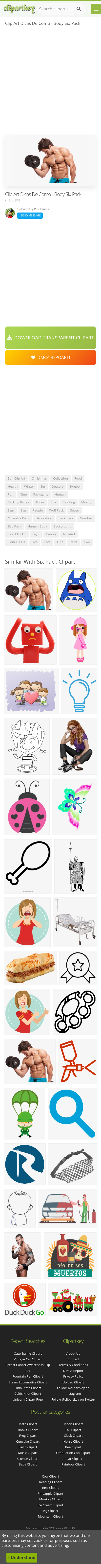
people (38, 510)
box (53, 502)
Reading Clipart (50, 1482)
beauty (51, 534)
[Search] (79, 8)
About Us (73, 1353)
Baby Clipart (28, 1464)
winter (29, 486)
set (42, 486)
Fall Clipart (73, 1430)
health (13, 486)
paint (73, 542)
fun (10, 494)
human (60, 494)
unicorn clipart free (28, 1399)
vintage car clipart (28, 1359)
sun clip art (16, 478)
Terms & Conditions (73, 1365)
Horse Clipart (73, 1441)
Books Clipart (28, 1430)
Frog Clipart (27, 1435)
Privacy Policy (73, 1376)
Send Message (29, 215)
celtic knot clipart (28, 1393)
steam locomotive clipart (28, 1382)
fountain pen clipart (28, 1376)
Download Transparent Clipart (50, 337)
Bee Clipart (73, 1447)
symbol (75, 486)
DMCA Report (73, 1370)
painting (69, 502)
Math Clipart (28, 1424)
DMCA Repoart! (50, 357)
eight (36, 534)
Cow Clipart (50, 1476)
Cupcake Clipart (28, 1441)
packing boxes (18, 502)
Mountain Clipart (50, 1516)
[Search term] (62, 8)
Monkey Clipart (50, 1499)
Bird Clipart (50, 1487)
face (47, 542)
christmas (39, 478)
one (60, 542)
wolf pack (56, 510)
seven (74, 510)
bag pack (14, 526)
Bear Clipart (73, 1458)
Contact (73, 1359)
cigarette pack (18, 518)
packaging (40, 494)
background (62, 526)
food (78, 478)
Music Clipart (28, 1452)
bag (23, 510)
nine (23, 494)
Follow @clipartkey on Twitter (73, 1399)
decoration (44, 518)
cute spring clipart (28, 1353)
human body (37, 526)
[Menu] (96, 9)
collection (60, 478)
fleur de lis (16, 542)
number (86, 518)
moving (86, 502)
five (35, 542)
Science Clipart (28, 1458)
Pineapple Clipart (50, 1493)
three (40, 502)
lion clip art (17, 534)
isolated (69, 534)
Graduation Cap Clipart (73, 1452)
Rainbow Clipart (73, 1464)
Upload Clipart (73, 1382)
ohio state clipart (28, 1388)
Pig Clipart (50, 1510)
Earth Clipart (28, 1447)
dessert (57, 486)
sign (11, 510)
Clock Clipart (73, 1435)
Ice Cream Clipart (50, 1505)
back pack (66, 518)
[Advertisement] (50, 82)
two (87, 542)
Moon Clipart (73, 1424)
